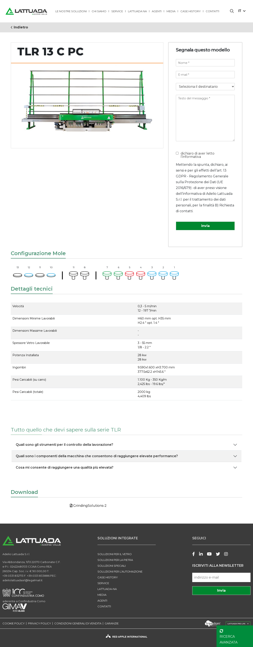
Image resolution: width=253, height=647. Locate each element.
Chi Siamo (99, 11)
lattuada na (137, 11)
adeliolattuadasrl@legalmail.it (22, 580)
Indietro (19, 27)
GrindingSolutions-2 (88, 506)
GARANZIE (112, 623)
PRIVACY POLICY (39, 623)
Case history (190, 11)
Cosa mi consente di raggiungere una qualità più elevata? (64, 467)
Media (171, 11)
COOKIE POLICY (13, 623)
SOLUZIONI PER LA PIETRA (115, 560)
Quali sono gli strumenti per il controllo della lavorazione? (64, 445)
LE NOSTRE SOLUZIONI (71, 11)
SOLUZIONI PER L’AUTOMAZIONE (119, 571)
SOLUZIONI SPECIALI (111, 565)
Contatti (212, 11)
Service (117, 11)
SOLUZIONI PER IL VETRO (114, 554)
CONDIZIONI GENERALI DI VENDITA (77, 623)
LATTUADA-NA (107, 589)
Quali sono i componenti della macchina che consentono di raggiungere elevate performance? (97, 456)
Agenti (157, 11)
